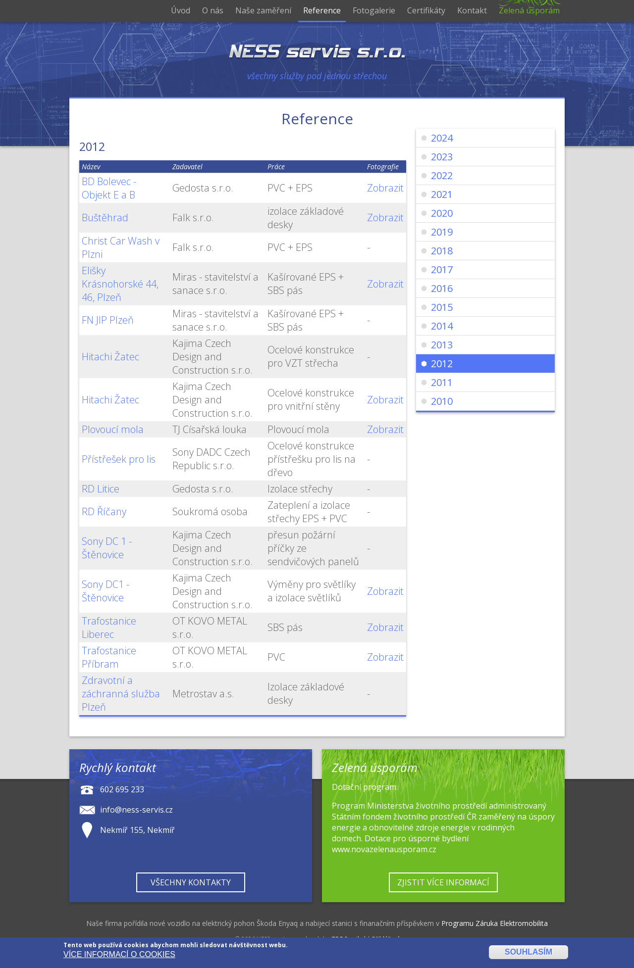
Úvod (180, 10)
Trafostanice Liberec (109, 627)
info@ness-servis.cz (136, 809)
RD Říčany (104, 511)
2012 (442, 363)
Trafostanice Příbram (109, 657)
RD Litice (100, 488)
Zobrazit (385, 187)
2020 (442, 213)
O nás (212, 10)
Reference (322, 10)
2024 (442, 138)
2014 (442, 326)
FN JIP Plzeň (108, 320)
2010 (442, 401)
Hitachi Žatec (110, 356)
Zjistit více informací (443, 882)
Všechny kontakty (191, 882)
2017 (442, 269)
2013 (442, 344)
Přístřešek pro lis (119, 459)
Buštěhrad (105, 217)
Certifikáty (426, 10)
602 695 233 (122, 788)
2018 (442, 250)
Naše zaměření (263, 10)
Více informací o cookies (119, 954)
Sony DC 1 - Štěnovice (107, 547)
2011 (442, 382)
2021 (442, 194)
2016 (442, 288)
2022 (442, 175)
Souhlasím (528, 952)
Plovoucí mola (113, 429)
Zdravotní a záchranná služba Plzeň (121, 694)
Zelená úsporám (529, 10)
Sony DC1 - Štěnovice (105, 591)
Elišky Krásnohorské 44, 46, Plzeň (120, 284)
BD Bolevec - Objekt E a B (109, 188)
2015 (442, 307)
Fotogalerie (374, 10)
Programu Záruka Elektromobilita (494, 923)
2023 (442, 156)
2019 (442, 232)
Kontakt (472, 10)
